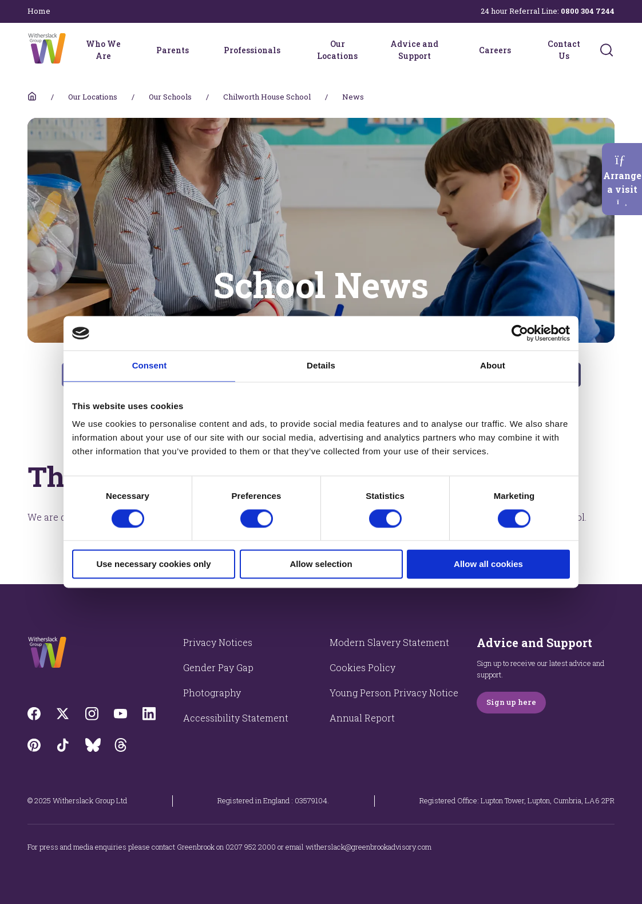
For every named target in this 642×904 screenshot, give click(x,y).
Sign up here (511, 702)
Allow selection (321, 564)
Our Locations (337, 49)
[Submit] (607, 50)
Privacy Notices (217, 642)
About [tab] (492, 365)
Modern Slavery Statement (389, 642)
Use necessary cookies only (153, 564)
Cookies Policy (362, 667)
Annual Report (362, 718)
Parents (172, 50)
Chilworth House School (267, 97)
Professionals (252, 50)
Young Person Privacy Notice (394, 693)
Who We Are (103, 49)
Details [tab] (321, 365)
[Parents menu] (196, 49)
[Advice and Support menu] (452, 49)
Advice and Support (414, 49)
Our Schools (170, 97)
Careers (495, 50)
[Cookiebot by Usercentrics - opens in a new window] (520, 333)
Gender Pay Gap (218, 667)
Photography (212, 693)
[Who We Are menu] (129, 49)
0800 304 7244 (588, 11)
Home (38, 11)
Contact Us (564, 49)
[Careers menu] (518, 49)
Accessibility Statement (235, 718)
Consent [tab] (149, 365)
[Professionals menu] (287, 49)
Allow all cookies (488, 564)
